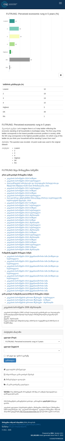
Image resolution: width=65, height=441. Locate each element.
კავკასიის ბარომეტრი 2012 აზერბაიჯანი (23, 223)
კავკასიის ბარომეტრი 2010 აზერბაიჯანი (23, 237)
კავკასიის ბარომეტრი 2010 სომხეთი (21, 240)
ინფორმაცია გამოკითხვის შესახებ (19, 374)
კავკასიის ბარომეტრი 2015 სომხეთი (21, 208)
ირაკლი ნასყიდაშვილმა (17, 426)
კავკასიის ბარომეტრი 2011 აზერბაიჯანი (23, 230)
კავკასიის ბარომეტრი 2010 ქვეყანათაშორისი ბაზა (27, 288)
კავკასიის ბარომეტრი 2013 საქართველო (24, 213)
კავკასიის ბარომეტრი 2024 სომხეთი (21, 178)
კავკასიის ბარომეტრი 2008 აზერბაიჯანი (23, 250)
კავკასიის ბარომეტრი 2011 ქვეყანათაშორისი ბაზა (27, 286)
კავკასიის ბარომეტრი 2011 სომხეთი (21, 232)
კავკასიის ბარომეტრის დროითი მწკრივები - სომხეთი (28, 300)
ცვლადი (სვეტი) (10, 347)
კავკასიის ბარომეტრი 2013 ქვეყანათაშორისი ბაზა (27, 281)
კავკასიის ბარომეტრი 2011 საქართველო (24, 227)
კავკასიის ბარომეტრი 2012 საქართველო (24, 225)
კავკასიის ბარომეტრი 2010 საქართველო (24, 235)
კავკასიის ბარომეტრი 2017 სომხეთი (21, 203)
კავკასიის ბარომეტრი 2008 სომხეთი (21, 247)
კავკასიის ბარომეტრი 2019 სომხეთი (21, 193)
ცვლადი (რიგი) (10, 338)
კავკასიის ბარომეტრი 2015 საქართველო (24, 210)
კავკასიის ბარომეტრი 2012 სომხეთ (21, 220)
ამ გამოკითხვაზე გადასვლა (16, 385)
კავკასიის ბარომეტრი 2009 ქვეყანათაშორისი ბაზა (27, 291)
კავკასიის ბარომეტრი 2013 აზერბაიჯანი (23, 215)
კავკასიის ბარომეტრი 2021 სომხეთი (21, 191)
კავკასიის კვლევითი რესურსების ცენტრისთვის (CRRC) (21, 424)
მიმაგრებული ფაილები (14, 379)
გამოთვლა (9, 360)
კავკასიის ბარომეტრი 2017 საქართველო (24, 205)
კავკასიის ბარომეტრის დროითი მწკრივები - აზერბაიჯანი (30, 302)
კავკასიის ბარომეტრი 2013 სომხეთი (21, 218)
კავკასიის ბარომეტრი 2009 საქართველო (24, 245)
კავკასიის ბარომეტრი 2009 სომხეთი (21, 242)
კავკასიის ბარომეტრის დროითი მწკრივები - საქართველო (30, 298)
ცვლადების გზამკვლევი (15, 369)
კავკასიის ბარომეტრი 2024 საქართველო (24, 181)
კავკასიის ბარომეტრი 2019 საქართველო (24, 196)
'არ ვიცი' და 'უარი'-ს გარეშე (16, 356)
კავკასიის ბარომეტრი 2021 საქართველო (24, 188)
